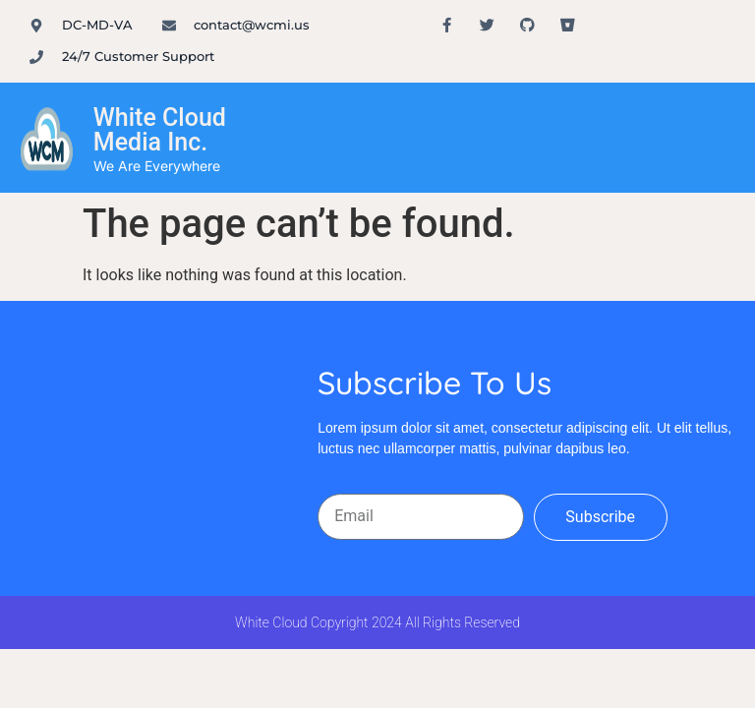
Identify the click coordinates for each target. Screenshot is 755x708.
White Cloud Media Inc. (159, 129)
